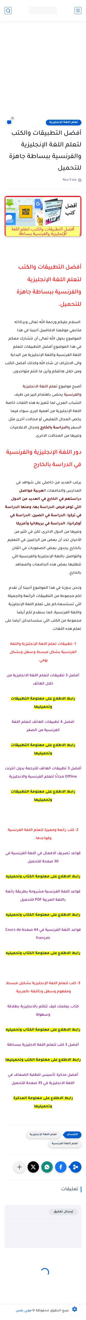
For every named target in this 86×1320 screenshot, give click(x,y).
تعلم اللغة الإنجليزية (63, 122)
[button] (61, 1167)
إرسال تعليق (63, 1212)
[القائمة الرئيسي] (78, 10)
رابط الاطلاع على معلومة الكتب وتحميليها (43, 1060)
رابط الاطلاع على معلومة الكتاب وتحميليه (43, 877)
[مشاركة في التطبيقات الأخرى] (19, 1167)
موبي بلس (24, 1311)
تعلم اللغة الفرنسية (65, 1143)
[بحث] (8, 10)
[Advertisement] (43, 73)
